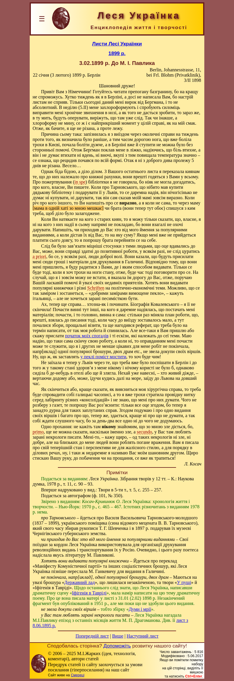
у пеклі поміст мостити (103, 356)
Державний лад (79, 582)
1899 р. (117, 53)
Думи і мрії (140, 609)
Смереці (77, 675)
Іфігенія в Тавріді (89, 592)
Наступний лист (142, 636)
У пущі (184, 582)
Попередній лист (92, 636)
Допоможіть (117, 646)
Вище (117, 636)
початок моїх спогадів (86, 335)
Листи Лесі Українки (117, 44)
